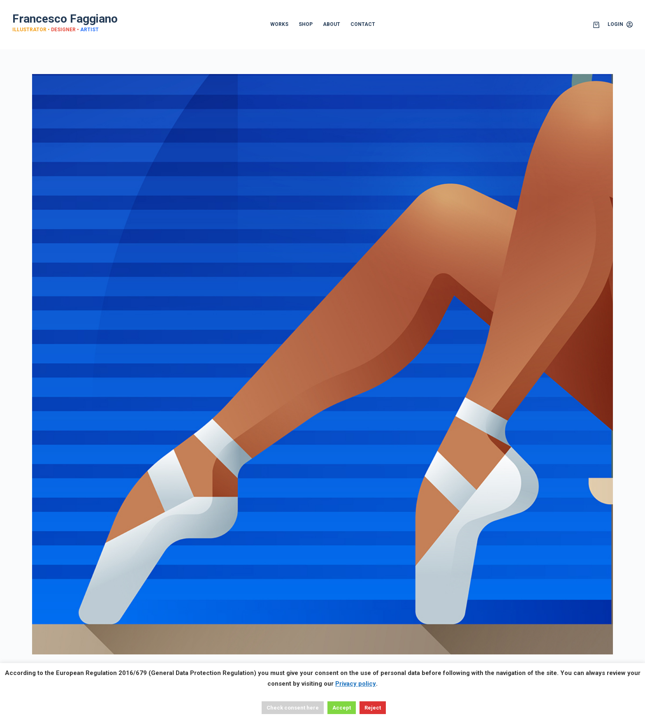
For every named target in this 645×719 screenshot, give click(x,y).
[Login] (620, 25)
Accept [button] (341, 708)
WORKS (279, 24)
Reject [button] (372, 708)
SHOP (306, 24)
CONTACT (362, 24)
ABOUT (331, 24)
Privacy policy (355, 683)
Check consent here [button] (293, 708)
